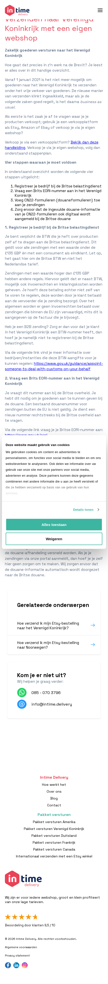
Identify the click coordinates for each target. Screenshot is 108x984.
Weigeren (54, 539)
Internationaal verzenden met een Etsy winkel (54, 856)
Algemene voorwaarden (21, 947)
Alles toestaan (54, 524)
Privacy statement (17, 955)
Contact (54, 805)
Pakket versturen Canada (54, 849)
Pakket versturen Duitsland (54, 835)
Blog (54, 798)
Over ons (54, 791)
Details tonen (83, 510)
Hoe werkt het (54, 784)
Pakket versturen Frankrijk (54, 842)
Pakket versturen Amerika (54, 822)
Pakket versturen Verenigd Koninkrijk (54, 829)
